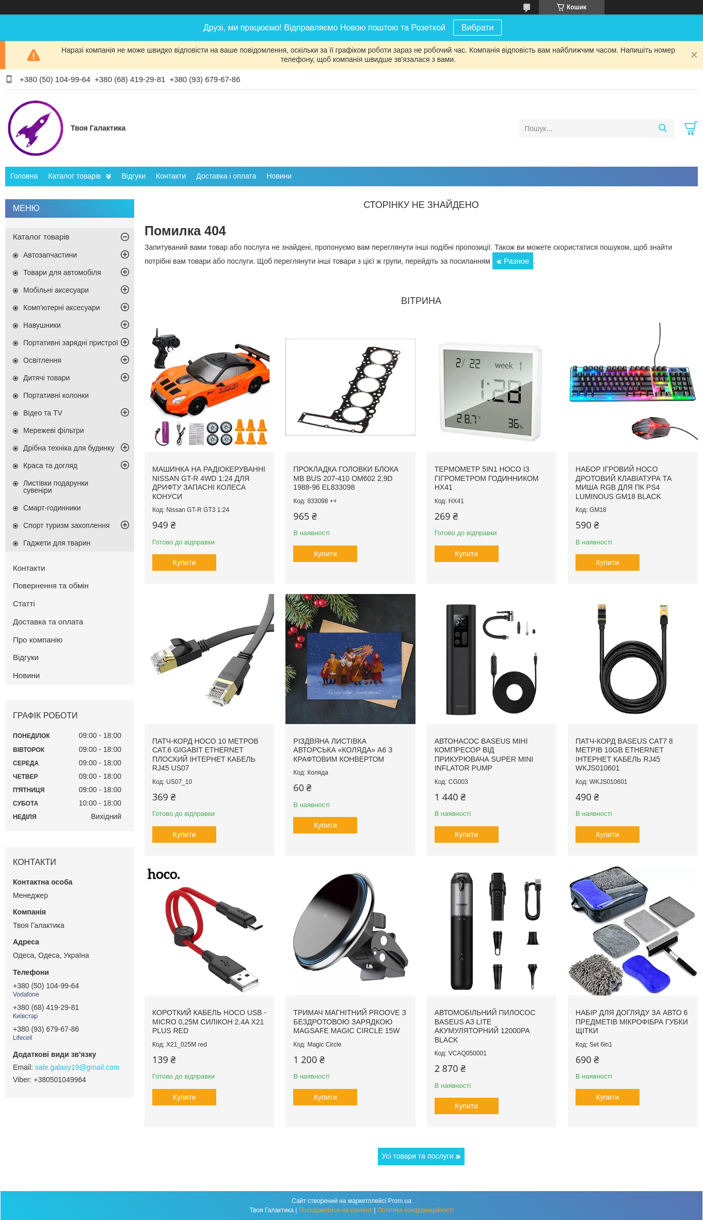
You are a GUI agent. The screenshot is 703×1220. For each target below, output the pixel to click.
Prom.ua (399, 1201)
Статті (24, 603)
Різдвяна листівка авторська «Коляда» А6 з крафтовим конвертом (342, 750)
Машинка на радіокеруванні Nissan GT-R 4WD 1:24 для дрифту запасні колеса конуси (208, 483)
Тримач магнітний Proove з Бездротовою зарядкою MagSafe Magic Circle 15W (349, 1021)
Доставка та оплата (48, 621)
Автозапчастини (50, 255)
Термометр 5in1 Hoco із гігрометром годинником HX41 (487, 478)
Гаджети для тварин (56, 543)
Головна (24, 176)
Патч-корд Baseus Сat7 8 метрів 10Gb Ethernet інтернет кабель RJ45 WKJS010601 (624, 755)
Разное (517, 260)
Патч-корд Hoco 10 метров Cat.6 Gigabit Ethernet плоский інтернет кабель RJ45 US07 (205, 755)
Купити (184, 562)
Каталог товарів (74, 176)
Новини (279, 176)
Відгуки (133, 176)
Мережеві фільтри (53, 430)
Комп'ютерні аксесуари (61, 307)
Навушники (42, 325)
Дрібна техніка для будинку (69, 448)
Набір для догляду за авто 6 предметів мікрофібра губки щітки (632, 1021)
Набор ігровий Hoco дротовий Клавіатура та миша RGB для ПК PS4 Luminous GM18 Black (624, 483)
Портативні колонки (56, 395)
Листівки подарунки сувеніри (55, 486)
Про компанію (37, 639)
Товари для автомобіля (62, 272)
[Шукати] (662, 128)
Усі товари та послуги (418, 1156)
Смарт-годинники (52, 508)
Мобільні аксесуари (56, 290)
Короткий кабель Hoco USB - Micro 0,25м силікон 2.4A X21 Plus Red (209, 1021)
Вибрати (477, 27)
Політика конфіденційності (415, 1210)
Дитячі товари (46, 378)
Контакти (171, 176)
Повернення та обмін (51, 585)
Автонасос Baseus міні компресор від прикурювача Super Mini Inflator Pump (484, 755)
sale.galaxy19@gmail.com (77, 1067)
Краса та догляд (50, 465)
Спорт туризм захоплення (66, 525)
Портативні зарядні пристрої (70, 343)
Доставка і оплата (226, 176)
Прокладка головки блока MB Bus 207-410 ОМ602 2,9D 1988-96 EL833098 (345, 478)
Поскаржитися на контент (335, 1210)
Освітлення (42, 360)
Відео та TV (42, 413)
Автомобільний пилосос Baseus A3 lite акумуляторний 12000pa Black (485, 1026)
